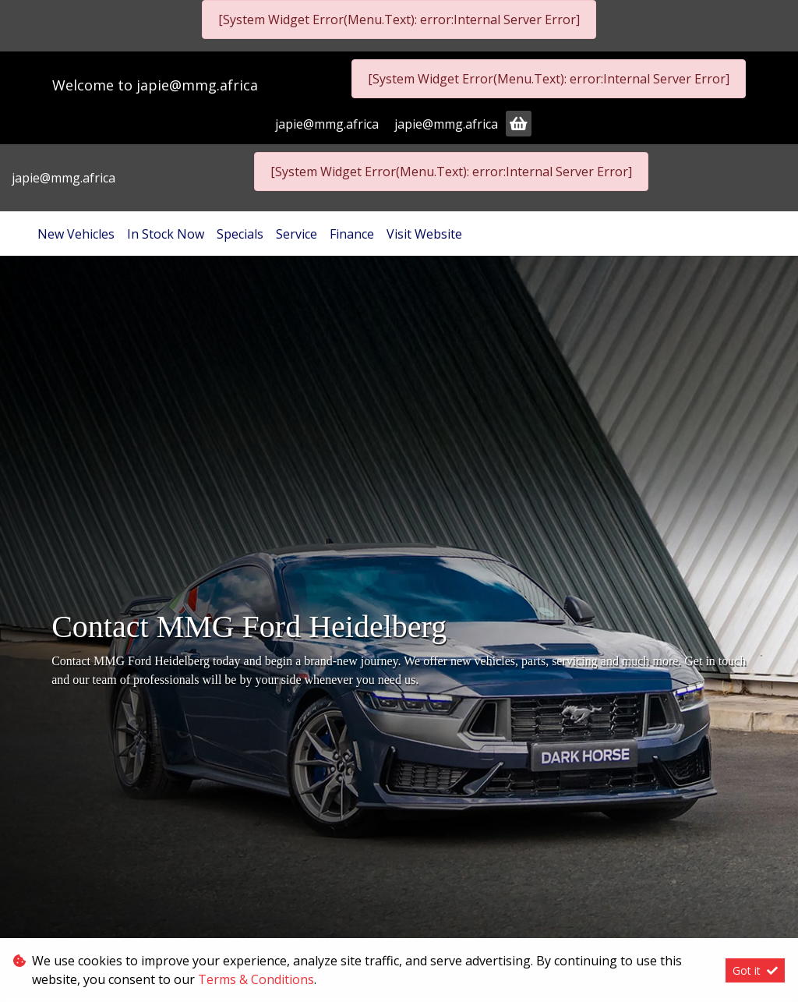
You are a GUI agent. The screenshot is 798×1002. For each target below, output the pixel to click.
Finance (352, 234)
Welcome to (155, 85)
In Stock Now (165, 234)
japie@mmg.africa (197, 85)
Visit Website (424, 234)
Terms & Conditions (256, 979)
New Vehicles (76, 234)
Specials (240, 234)
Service (296, 234)
